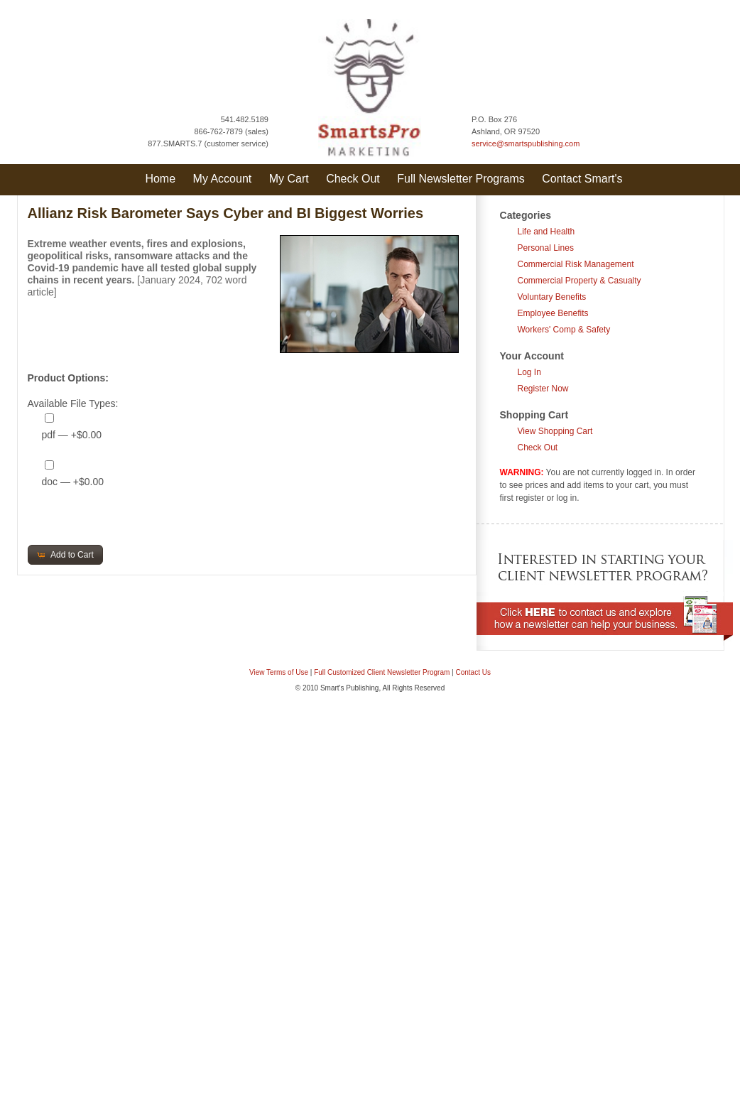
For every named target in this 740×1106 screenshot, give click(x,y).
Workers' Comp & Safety (564, 330)
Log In (529, 372)
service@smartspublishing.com (526, 143)
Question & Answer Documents (393, 718)
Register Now (543, 389)
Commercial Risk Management (576, 264)
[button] (65, 555)
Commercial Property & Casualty (579, 281)
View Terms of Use (278, 672)
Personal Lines (546, 248)
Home (160, 179)
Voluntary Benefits (552, 297)
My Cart (289, 179)
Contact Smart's (582, 179)
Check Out (353, 179)
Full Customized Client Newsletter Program (382, 672)
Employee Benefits (553, 313)
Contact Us (473, 672)
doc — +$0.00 (73, 481)
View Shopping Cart (555, 431)
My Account (222, 179)
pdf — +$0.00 (72, 434)
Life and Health (546, 232)
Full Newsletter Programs (461, 179)
